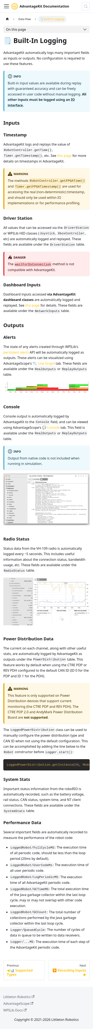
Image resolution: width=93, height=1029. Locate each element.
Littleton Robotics (18, 997)
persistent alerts (16, 352)
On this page (16, 29)
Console (53, 427)
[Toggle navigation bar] (6, 6)
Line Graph (46, 363)
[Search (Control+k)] (86, 6)
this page (64, 155)
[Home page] (7, 19)
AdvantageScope (18, 1003)
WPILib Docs (15, 1010)
